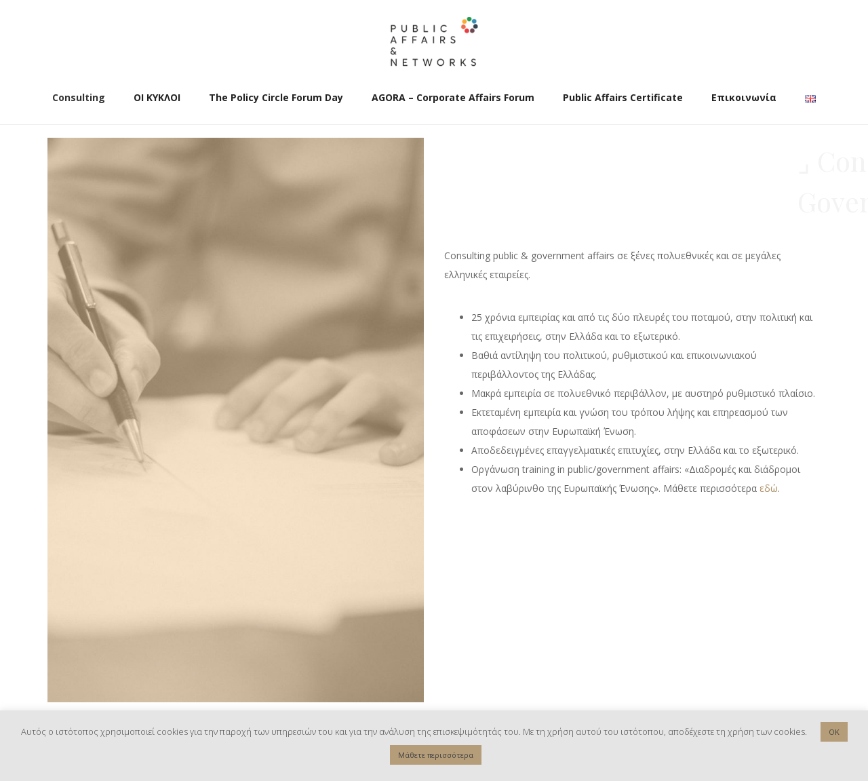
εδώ (769, 488)
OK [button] (834, 732)
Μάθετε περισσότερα (435, 755)
